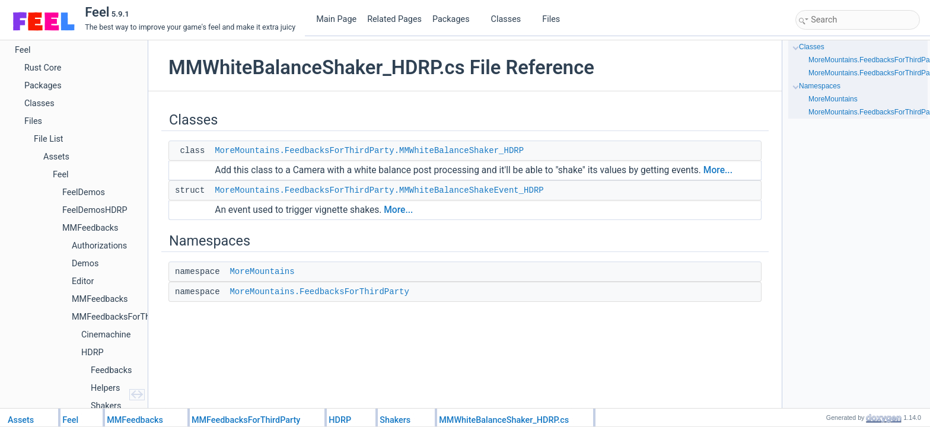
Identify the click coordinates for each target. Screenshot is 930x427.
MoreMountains (262, 271)
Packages (455, 19)
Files (555, 19)
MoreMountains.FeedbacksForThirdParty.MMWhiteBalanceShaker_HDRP (369, 150)
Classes (510, 19)
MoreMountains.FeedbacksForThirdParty (319, 292)
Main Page (336, 19)
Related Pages (394, 19)
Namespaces (819, 86)
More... (717, 170)
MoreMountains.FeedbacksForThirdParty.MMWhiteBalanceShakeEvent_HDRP (379, 190)
